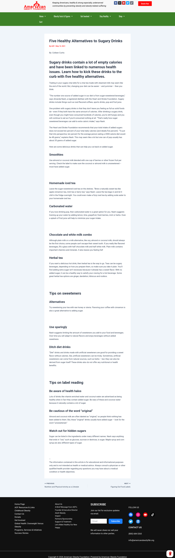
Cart (40, 21)
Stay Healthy (105, 16)
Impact (56, 517)
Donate (18, 517)
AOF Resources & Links (25, 508)
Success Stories (21, 533)
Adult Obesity (58, 514)
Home (42, 16)
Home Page (20, 504)
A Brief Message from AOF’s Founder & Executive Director (68, 509)
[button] (42, 16)
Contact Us (19, 514)
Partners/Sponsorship (62, 521)
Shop (122, 16)
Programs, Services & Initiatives (28, 530)
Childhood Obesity (22, 511)
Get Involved (86, 16)
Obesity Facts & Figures (63, 16)
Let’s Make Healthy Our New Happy (68, 527)
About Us (57, 504)
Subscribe (115, 522)
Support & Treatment (61, 524)
